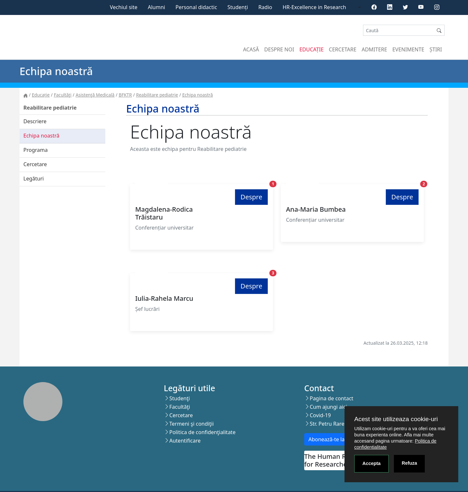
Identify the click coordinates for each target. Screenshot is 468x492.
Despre (251, 197)
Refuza (409, 463)
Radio (265, 7)
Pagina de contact (331, 398)
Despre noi (279, 49)
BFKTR (125, 95)
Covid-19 (320, 415)
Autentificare (185, 440)
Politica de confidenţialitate (202, 432)
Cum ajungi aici (328, 406)
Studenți (238, 7)
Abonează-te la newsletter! (340, 439)
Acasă (251, 49)
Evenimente (408, 49)
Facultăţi (63, 95)
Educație (311, 49)
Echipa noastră (197, 95)
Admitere (374, 49)
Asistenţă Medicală (95, 95)
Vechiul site (123, 7)
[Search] (398, 30)
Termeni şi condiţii (191, 423)
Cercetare (343, 49)
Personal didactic (196, 7)
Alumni (156, 7)
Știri (436, 49)
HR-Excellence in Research (314, 7)
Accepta (371, 463)
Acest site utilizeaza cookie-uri (396, 419)
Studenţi (179, 398)
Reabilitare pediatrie (157, 95)
